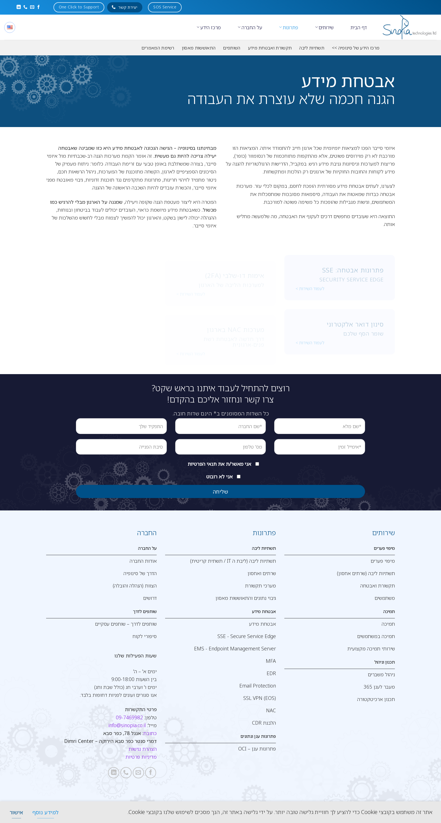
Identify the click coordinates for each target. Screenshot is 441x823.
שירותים (324, 27)
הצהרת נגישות (143, 748)
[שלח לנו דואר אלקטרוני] (32, 7)
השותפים (231, 48)
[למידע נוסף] (45, 812)
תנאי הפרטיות (202, 463)
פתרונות (288, 27)
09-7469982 (129, 717)
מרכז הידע (209, 27)
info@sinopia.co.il (127, 725)
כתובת (150, 733)
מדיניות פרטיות (141, 756)
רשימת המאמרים (157, 48)
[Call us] (25, 7)
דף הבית (358, 27)
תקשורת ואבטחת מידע (270, 48)
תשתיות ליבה (311, 48)
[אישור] (16, 812)
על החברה (250, 27)
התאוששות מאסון (198, 48)
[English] (9, 27)
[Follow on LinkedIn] (19, 7)
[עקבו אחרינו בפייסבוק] (39, 7)
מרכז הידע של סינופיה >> (355, 48)
